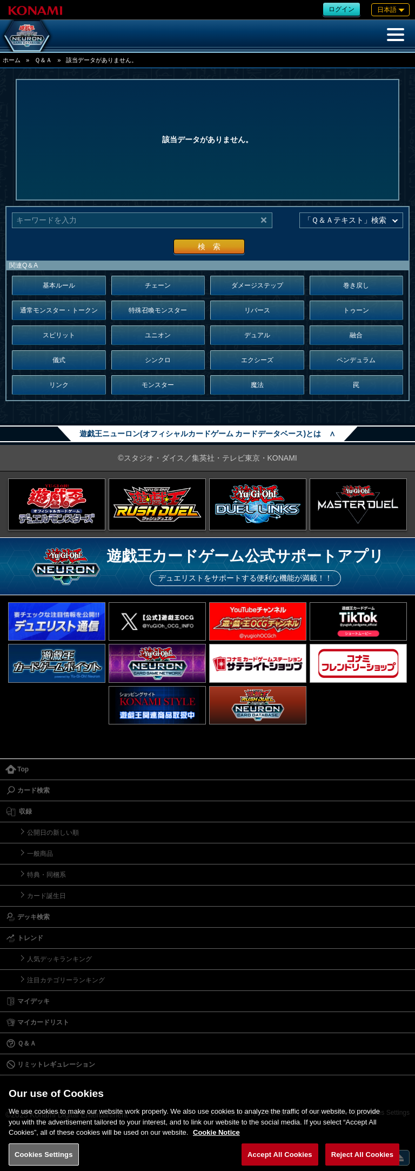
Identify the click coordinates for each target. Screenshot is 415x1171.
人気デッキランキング (59, 959)
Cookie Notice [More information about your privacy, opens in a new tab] (216, 1140)
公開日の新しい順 (53, 832)
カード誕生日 (46, 896)
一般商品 (40, 853)
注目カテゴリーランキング (66, 980)
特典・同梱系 (46, 875)
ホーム (12, 60)
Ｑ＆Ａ (43, 60)
